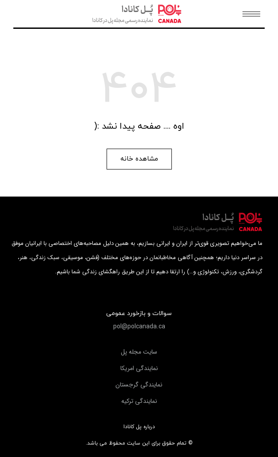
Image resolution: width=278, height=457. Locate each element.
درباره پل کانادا (139, 426)
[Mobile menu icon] (251, 14)
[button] (139, 159)
